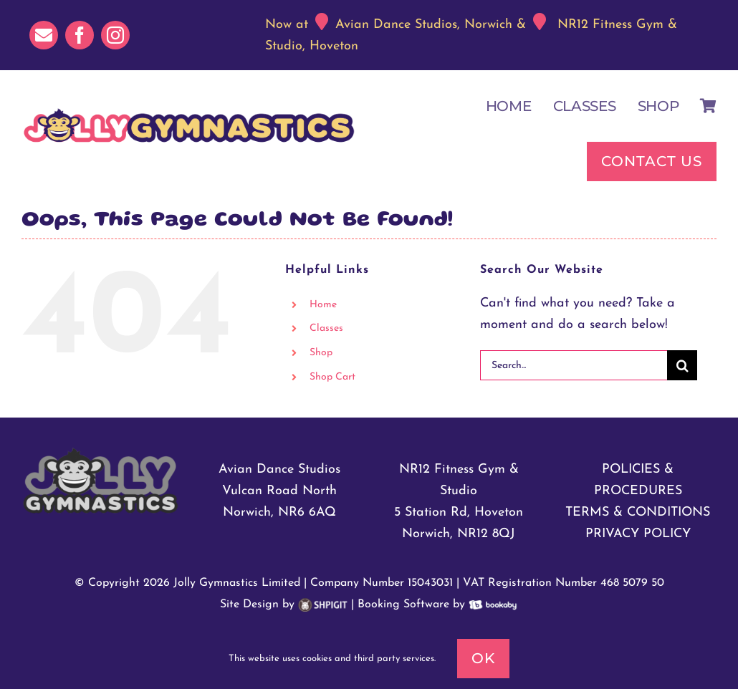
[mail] (43, 35)
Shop (321, 352)
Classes (326, 328)
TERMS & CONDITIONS (637, 512)
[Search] (682, 365)
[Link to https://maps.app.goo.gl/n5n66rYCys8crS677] (539, 21)
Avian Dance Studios (279, 469)
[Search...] (573, 365)
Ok (483, 658)
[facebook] (79, 35)
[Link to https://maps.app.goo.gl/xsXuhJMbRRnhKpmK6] (321, 21)
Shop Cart (332, 377)
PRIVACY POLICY (638, 534)
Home (323, 304)
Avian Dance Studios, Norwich (423, 25)
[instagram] (115, 35)
